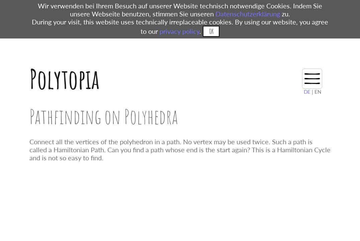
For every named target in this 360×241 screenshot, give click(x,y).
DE (307, 92)
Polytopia (64, 79)
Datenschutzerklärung (247, 14)
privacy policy (179, 31)
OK (211, 31)
